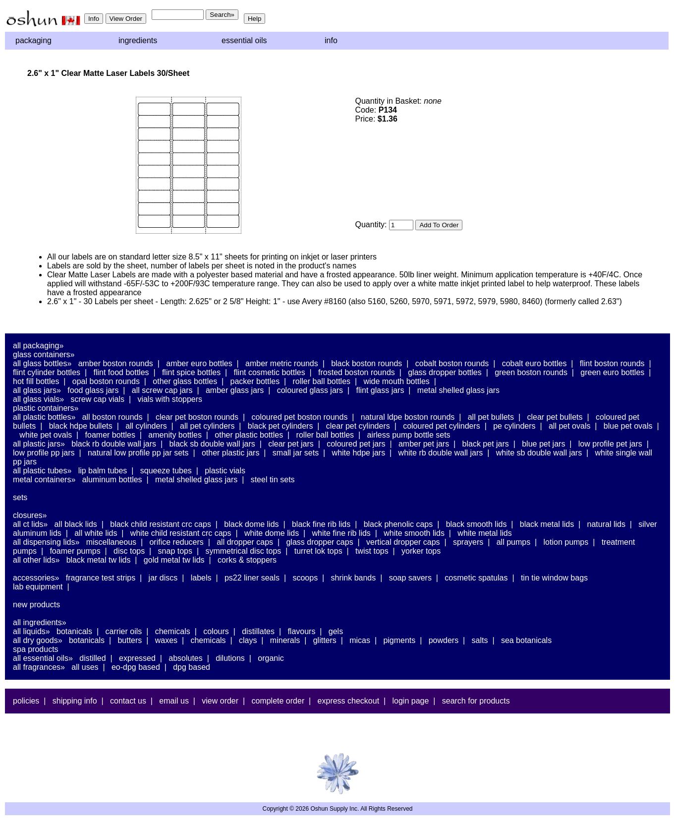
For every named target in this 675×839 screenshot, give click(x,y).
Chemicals (172, 631)
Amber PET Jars (423, 444)
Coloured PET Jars (356, 444)
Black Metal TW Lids (98, 560)
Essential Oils (244, 40)
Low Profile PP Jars (44, 453)
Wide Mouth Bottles (396, 381)
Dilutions (230, 658)
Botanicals (74, 631)
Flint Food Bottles (121, 372)
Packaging (33, 40)
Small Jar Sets (296, 453)
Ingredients (137, 40)
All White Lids (95, 533)
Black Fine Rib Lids (321, 524)
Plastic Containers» (46, 408)
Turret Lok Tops (318, 551)
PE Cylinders (514, 426)
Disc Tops (129, 551)
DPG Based (191, 667)
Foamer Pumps (75, 551)
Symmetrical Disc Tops (243, 551)
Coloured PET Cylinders (441, 426)
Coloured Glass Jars (310, 390)
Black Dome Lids (251, 524)
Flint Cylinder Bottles (46, 372)
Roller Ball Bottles (322, 381)
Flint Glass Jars (380, 390)
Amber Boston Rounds (115, 363)
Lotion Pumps (566, 542)
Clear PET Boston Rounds (197, 417)
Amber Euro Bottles (199, 363)
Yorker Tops (421, 551)
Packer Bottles (255, 381)
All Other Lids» (36, 560)
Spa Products (35, 649)
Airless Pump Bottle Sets (408, 435)
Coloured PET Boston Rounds (300, 417)
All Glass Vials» (38, 399)
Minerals (285, 640)
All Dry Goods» (37, 640)
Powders (443, 640)
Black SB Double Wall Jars (212, 444)
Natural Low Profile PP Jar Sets (138, 453)
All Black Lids (76, 524)
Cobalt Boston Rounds (452, 363)
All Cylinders (146, 426)
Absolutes (186, 658)
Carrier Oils (124, 631)
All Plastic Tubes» (42, 470)
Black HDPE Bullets (80, 426)
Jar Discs (163, 578)
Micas (359, 640)
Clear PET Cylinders (358, 426)
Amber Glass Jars (235, 390)
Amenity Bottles (175, 435)
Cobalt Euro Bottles (534, 363)
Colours (216, 631)
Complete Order (277, 701)
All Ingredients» (39, 622)
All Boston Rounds (112, 417)
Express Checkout (349, 701)
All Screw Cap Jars (162, 390)
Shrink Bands (353, 578)
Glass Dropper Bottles (445, 372)
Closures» (30, 515)
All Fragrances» (39, 667)
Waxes (166, 640)
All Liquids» (31, 631)
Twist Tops (372, 551)
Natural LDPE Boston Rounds (407, 417)
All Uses (84, 667)
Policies (26, 701)
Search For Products (476, 701)
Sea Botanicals (526, 640)
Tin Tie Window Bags (554, 578)
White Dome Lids (271, 533)
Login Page (411, 701)
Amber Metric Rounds (281, 363)
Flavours (301, 631)
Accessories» (36, 578)
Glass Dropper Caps (319, 542)
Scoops (305, 578)
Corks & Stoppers (247, 560)
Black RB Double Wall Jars (113, 444)
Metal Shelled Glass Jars (458, 390)
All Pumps (513, 542)
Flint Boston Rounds (612, 363)
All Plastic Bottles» (44, 417)
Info (331, 40)
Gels (336, 631)
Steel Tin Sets (273, 479)
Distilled (92, 658)
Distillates (258, 631)
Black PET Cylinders (280, 426)
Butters (129, 640)
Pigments (399, 640)
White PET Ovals (45, 435)
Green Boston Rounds (531, 372)
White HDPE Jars (359, 453)
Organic (270, 658)
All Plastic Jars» (39, 444)
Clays (248, 640)
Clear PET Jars (291, 444)
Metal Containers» (44, 479)
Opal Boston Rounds (106, 381)
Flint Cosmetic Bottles (269, 372)
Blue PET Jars (543, 444)
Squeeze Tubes (166, 470)
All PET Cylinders (207, 426)
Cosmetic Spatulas (476, 578)
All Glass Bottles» (42, 363)
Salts (480, 640)
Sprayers (468, 542)
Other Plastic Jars (231, 453)
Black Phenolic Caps (398, 524)
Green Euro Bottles (612, 372)
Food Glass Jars (92, 390)
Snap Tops (175, 551)
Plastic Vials (225, 470)
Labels (201, 578)
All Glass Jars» (37, 390)
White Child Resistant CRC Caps (180, 533)
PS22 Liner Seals (252, 578)
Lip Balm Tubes (102, 470)
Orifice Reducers (176, 542)
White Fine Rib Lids (341, 533)
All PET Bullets (491, 417)
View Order (220, 701)
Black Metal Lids (547, 524)
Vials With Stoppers (169, 399)
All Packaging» (38, 345)
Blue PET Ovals (628, 426)
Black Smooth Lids (476, 524)
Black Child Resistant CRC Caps (160, 524)
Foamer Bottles (110, 435)
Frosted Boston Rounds (356, 372)
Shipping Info (75, 701)
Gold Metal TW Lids (174, 560)
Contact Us (128, 701)
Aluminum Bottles (112, 479)
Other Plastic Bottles (249, 435)
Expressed (137, 658)
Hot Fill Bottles (36, 381)
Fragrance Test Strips (101, 578)
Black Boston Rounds (366, 363)
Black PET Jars (485, 444)
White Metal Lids (484, 533)
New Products (36, 604)
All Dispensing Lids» (46, 542)
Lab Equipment (38, 586)
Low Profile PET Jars (610, 444)
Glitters (325, 640)
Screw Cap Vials (97, 399)
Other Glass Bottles (185, 381)
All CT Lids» (30, 524)
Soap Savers (410, 578)
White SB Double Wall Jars (539, 453)
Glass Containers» (44, 354)
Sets (20, 497)
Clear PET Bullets (554, 417)
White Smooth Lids (414, 533)
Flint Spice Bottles (191, 372)
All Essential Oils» (43, 658)
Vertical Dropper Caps (403, 542)
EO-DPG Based (136, 667)
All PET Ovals (570, 426)
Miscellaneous (111, 542)
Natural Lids (606, 524)
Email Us (174, 701)
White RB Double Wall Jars (440, 453)
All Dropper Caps (245, 542)
